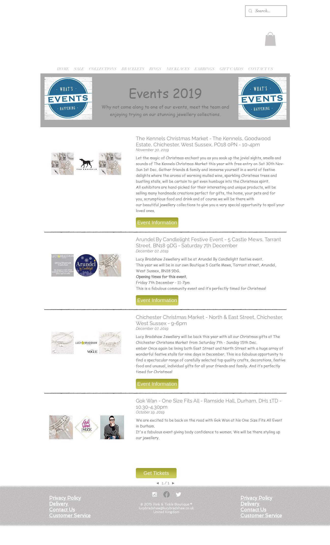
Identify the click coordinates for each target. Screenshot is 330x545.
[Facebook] (166, 494)
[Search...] (265, 11)
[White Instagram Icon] (154, 494)
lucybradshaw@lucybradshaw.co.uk (166, 508)
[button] (270, 39)
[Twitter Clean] (178, 494)
